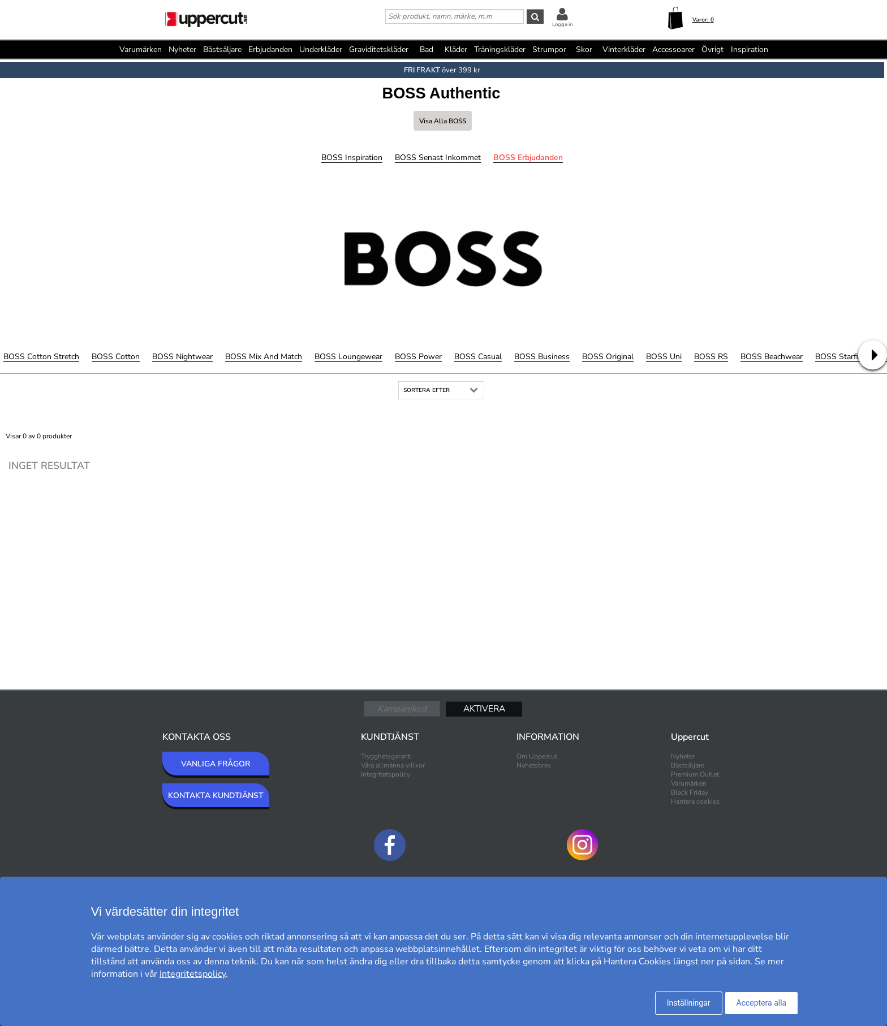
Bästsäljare (222, 49)
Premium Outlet (695, 774)
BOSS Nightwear (182, 356)
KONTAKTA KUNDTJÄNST (216, 795)
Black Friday (689, 792)
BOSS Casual (478, 356)
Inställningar (689, 1002)
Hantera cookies (695, 801)
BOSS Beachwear (771, 356)
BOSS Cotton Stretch (41, 356)
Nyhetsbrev (533, 765)
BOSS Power (418, 356)
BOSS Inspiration (351, 157)
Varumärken (140, 49)
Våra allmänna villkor (393, 765)
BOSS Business (542, 356)
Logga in (562, 24)
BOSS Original (608, 356)
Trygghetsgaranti (386, 756)
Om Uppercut (536, 756)
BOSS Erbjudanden (528, 157)
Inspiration (749, 49)
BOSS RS (711, 356)
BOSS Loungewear (348, 356)
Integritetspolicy (385, 774)
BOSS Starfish (841, 356)
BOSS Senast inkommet (438, 157)
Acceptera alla (762, 1002)
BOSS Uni (664, 356)
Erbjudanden (270, 49)
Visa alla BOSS (442, 121)
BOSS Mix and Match (263, 356)
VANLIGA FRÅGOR (215, 763)
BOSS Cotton (116, 356)
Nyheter (182, 49)
